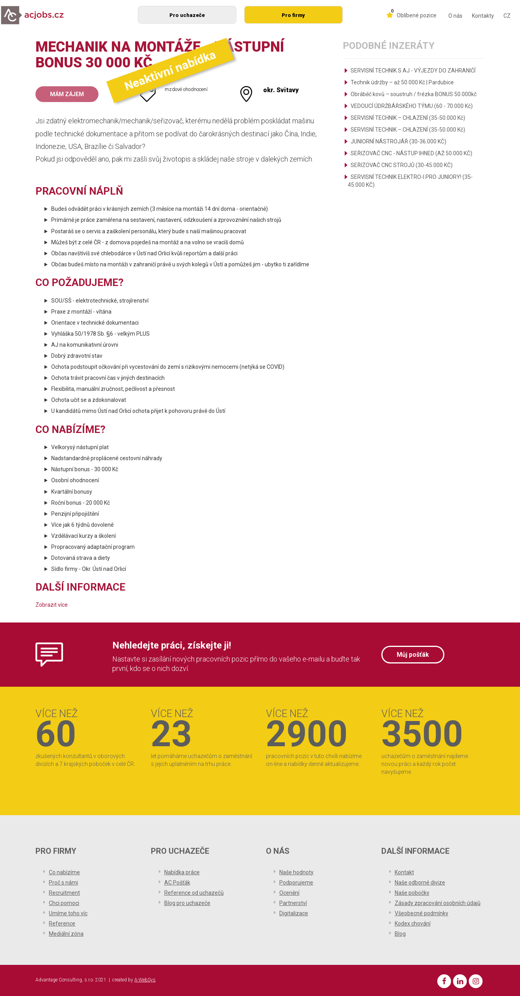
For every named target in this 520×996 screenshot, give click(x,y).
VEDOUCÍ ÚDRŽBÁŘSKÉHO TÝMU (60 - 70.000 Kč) (412, 106)
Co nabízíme (64, 872)
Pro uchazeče (187, 15)
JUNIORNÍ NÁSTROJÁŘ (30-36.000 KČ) (398, 141)
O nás (455, 16)
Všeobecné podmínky (421, 913)
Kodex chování (413, 923)
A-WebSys (145, 980)
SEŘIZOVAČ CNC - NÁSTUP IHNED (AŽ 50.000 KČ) (411, 153)
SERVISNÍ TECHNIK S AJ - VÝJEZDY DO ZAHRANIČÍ (413, 70)
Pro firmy (293, 15)
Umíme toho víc (68, 913)
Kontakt (404, 872)
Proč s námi (63, 882)
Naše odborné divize (420, 882)
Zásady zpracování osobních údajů (438, 903)
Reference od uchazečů (194, 893)
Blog (400, 934)
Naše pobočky (412, 893)
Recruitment (64, 893)
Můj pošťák (413, 654)
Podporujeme (296, 882)
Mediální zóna (66, 934)
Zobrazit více (51, 605)
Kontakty (483, 16)
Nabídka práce (182, 872)
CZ (507, 16)
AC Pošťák (177, 882)
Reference (62, 923)
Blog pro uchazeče (187, 903)
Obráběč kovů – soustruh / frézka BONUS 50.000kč (414, 94)
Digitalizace (293, 913)
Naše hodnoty (296, 872)
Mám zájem (67, 94)
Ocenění (289, 893)
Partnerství (293, 903)
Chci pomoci (64, 903)
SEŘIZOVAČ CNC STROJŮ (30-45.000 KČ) (402, 165)
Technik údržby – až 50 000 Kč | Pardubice (402, 82)
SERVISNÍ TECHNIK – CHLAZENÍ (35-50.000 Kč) (408, 118)
